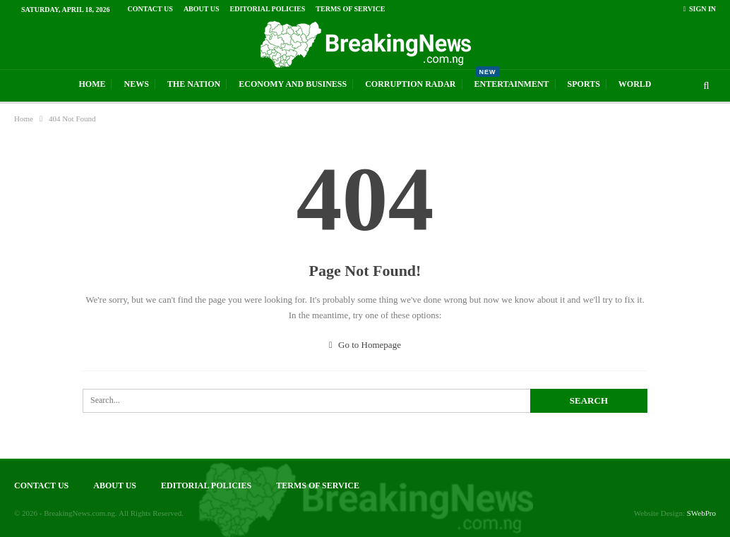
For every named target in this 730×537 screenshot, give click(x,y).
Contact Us (150, 9)
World (635, 84)
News (136, 84)
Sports (584, 84)
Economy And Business (293, 84)
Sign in (699, 9)
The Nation (193, 84)
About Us (202, 9)
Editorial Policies (268, 9)
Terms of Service (350, 9)
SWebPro (701, 513)
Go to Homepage (365, 344)
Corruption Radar (410, 84)
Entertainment (511, 79)
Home (91, 84)
